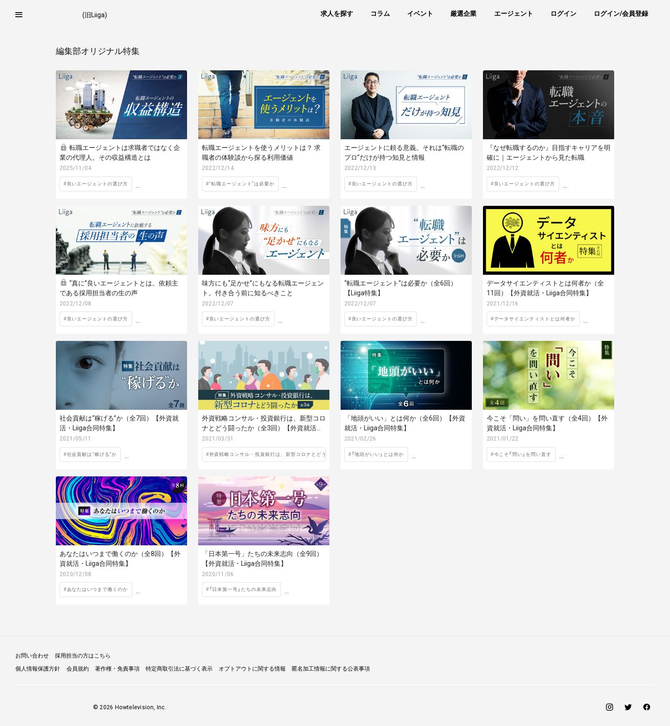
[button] (19, 15)
